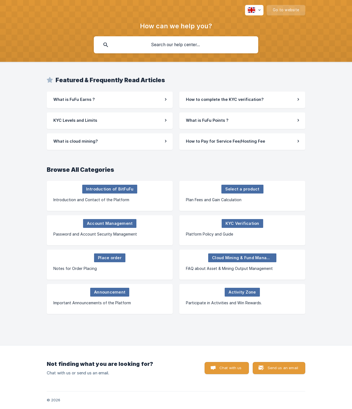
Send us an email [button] (283, 368)
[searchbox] (176, 44)
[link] (110, 100)
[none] (254, 10)
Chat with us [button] (230, 368)
